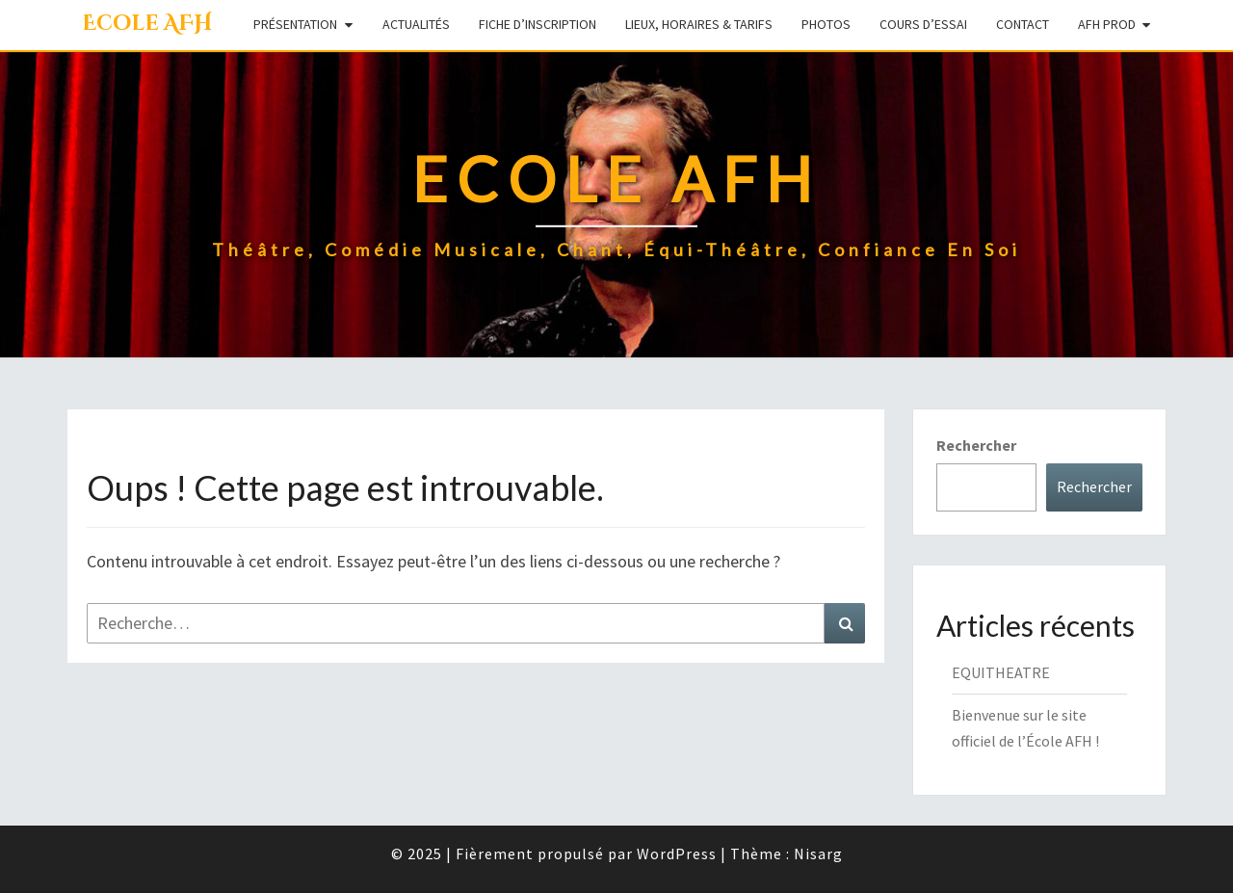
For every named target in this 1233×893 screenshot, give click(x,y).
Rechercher (976, 445)
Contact (1022, 24)
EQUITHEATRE (1001, 672)
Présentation (295, 24)
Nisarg (818, 853)
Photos (826, 24)
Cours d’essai (923, 24)
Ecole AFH (147, 24)
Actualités (416, 24)
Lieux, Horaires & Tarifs (699, 24)
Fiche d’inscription (537, 24)
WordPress (677, 853)
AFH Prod (1107, 24)
